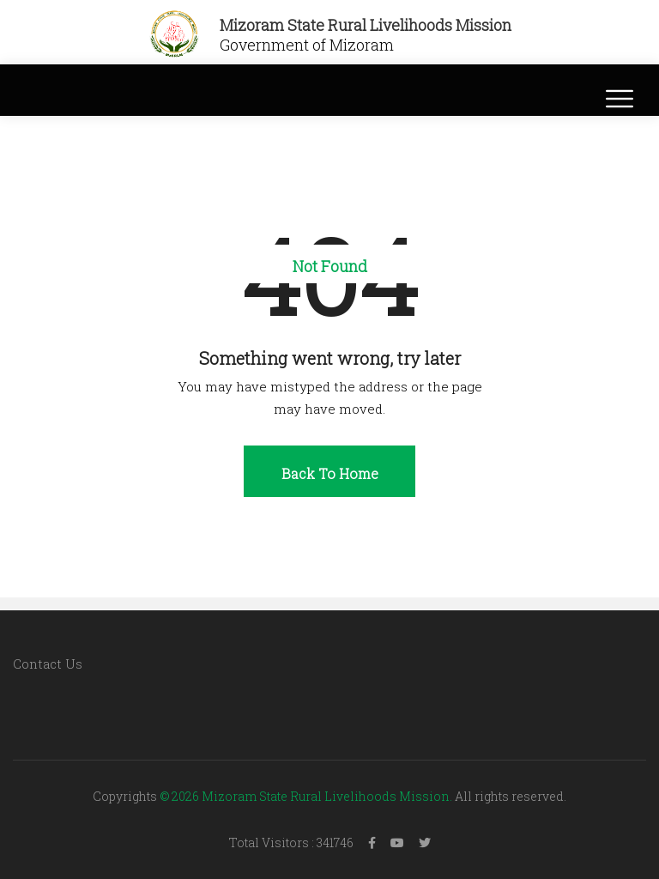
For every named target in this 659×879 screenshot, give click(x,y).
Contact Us (47, 663)
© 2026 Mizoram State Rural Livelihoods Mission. (306, 796)
